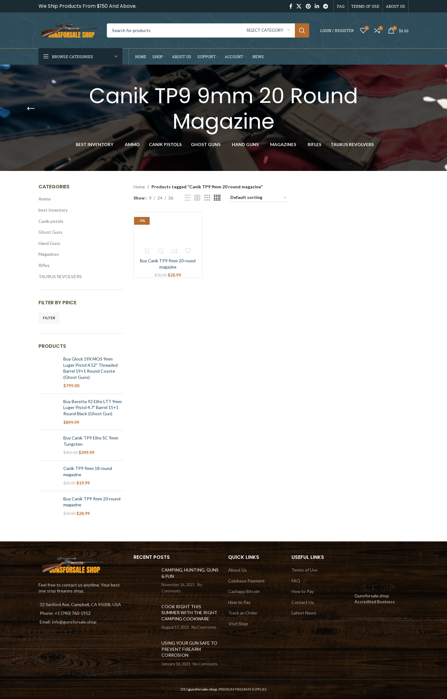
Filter (49, 317)
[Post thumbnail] (145, 580)
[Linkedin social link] (317, 6)
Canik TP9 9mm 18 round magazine (87, 471)
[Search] (208, 30)
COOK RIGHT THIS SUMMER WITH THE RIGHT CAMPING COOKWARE (189, 612)
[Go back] (30, 109)
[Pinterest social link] (308, 6)
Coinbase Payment (246, 580)
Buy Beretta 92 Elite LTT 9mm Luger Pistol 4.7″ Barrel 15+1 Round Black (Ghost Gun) (92, 407)
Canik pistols (50, 221)
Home (139, 186)
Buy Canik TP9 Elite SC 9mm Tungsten (90, 441)
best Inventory (53, 210)
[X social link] (299, 6)
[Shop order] (259, 197)
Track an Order (242, 612)
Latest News (303, 612)
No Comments (204, 627)
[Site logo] (69, 29)
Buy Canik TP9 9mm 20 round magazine (91, 502)
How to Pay (239, 602)
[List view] (188, 198)
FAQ (295, 580)
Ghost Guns (50, 232)
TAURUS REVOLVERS (60, 276)
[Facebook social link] (290, 6)
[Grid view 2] (197, 198)
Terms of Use (304, 570)
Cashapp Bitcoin (244, 591)
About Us (237, 570)
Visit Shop (238, 623)
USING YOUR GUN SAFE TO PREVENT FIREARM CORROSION (189, 649)
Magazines (48, 254)
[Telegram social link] (325, 6)
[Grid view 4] (217, 198)
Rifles (44, 265)
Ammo (44, 198)
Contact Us (302, 602)
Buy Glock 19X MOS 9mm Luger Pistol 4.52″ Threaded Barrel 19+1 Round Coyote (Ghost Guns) (90, 368)
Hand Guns (49, 243)
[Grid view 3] (207, 198)
